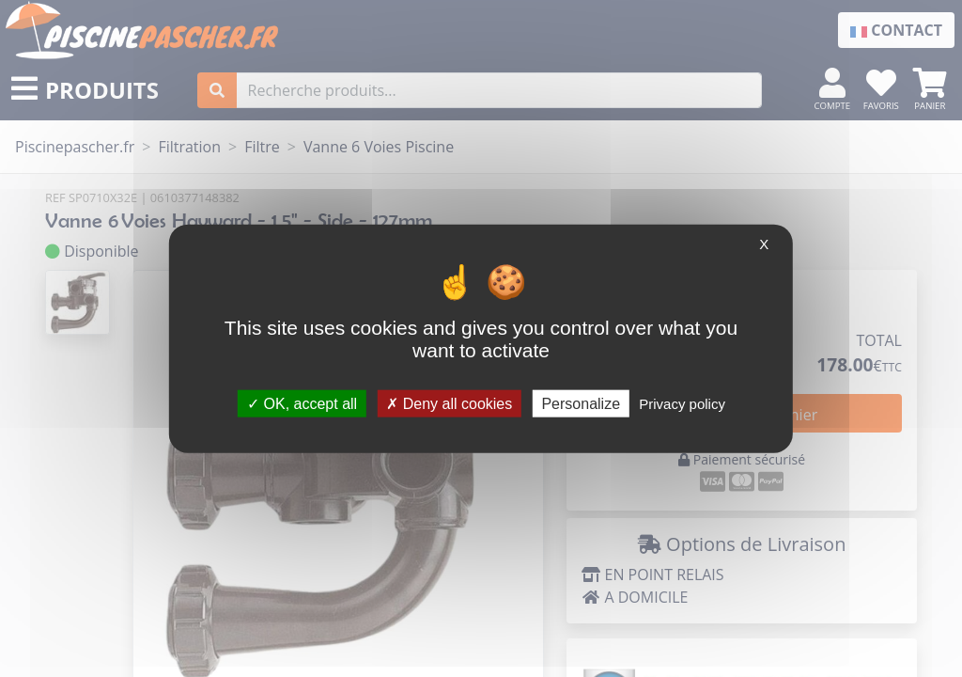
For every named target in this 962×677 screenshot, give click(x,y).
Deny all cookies (449, 403)
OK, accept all (302, 403)
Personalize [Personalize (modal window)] (580, 403)
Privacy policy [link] (682, 403)
